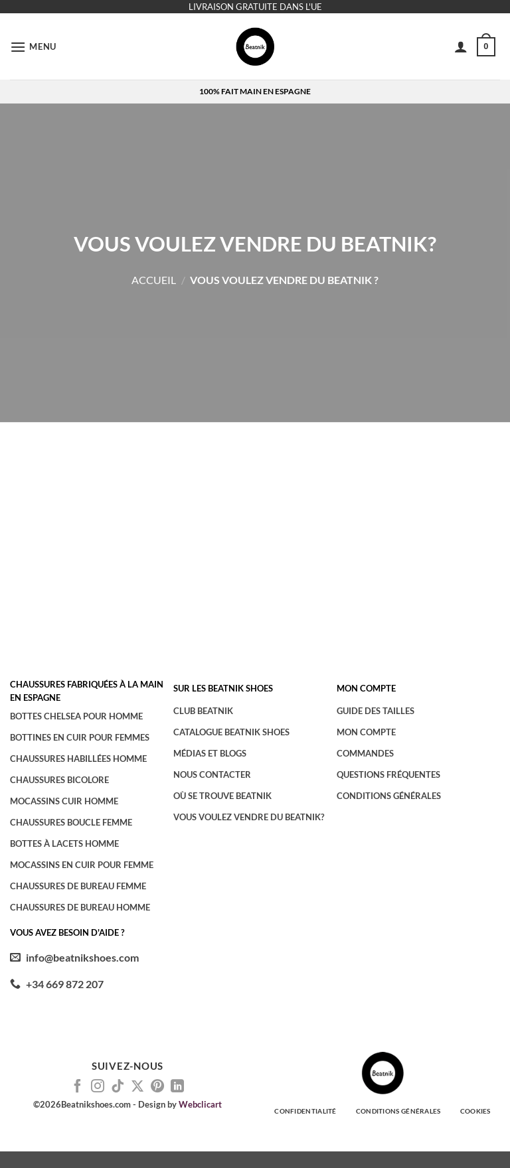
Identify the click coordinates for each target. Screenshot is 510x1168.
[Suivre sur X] (137, 1087)
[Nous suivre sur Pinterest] (157, 1087)
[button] (33, 47)
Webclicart (200, 1104)
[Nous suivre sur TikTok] (117, 1087)
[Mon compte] (461, 46)
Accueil (153, 279)
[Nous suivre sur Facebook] (77, 1087)
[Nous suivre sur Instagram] (97, 1087)
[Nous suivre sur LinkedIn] (177, 1087)
